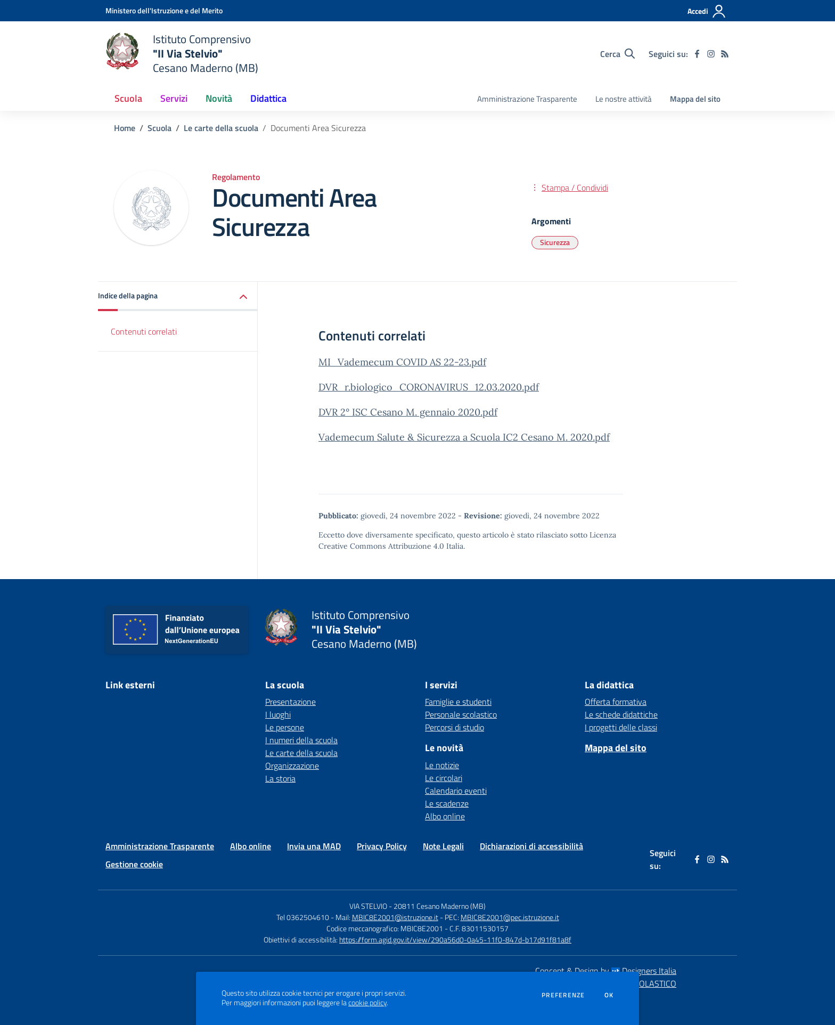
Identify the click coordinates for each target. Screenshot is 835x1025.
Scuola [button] (128, 98)
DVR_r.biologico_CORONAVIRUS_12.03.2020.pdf (428, 387)
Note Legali (443, 846)
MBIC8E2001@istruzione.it (395, 917)
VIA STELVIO (368, 906)
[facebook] (697, 54)
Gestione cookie (134, 864)
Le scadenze (447, 803)
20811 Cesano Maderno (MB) (440, 906)
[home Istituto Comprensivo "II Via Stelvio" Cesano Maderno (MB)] (181, 53)
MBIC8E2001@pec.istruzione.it (510, 917)
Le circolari (443, 777)
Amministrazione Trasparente (159, 846)
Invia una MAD (314, 846)
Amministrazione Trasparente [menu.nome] (527, 99)
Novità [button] (219, 98)
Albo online (445, 816)
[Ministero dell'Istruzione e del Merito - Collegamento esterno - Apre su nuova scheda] (164, 10)
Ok (609, 995)
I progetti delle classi (621, 727)
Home (124, 127)
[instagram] (711, 54)
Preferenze (563, 995)
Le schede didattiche (621, 714)
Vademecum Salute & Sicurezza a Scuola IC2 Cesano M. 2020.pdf (464, 437)
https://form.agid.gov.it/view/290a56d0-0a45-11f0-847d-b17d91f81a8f (455, 939)
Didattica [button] (268, 98)
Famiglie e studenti (458, 701)
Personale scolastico (461, 714)
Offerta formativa (615, 701)
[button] (178, 296)
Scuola (159, 127)
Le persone (284, 727)
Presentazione (290, 701)
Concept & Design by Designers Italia (605, 970)
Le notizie (442, 765)
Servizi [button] (173, 98)
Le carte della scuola (221, 127)
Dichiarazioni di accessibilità (531, 846)
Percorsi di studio (454, 727)
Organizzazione (292, 765)
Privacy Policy (382, 846)
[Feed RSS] (725, 54)
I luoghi (278, 714)
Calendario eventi (456, 790)
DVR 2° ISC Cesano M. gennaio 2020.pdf (407, 412)
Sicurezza (555, 242)
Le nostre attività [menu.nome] (623, 99)
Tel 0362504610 (302, 917)
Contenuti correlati (144, 331)
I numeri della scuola (301, 740)
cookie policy (367, 1002)
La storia (280, 778)
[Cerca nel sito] (617, 54)
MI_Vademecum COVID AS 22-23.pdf (402, 362)
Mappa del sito (695, 99)
